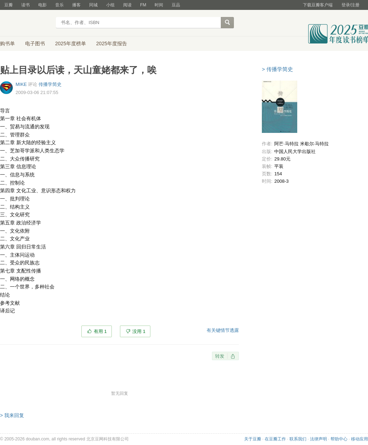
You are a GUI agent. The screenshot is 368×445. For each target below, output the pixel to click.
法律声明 (318, 439)
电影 (42, 4)
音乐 (59, 4)
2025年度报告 (111, 43)
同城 (93, 4)
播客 (76, 4)
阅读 (127, 4)
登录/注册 (350, 4)
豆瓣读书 (25, 23)
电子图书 (35, 43)
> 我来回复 (12, 415)
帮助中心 (338, 439)
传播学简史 (50, 84)
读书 (25, 4)
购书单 (7, 43)
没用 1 (138, 331)
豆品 (176, 4)
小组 (110, 4)
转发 (219, 356)
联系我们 (297, 439)
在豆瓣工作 (275, 439)
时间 (159, 4)
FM (143, 4)
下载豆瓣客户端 (318, 4)
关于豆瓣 (252, 439)
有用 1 (100, 331)
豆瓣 (8, 4)
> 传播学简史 (277, 69)
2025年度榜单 (70, 43)
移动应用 (359, 439)
